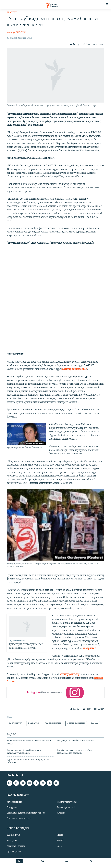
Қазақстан (12, 840)
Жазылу (61, 813)
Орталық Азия (14, 851)
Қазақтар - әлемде (16, 846)
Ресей (60, 835)
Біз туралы (12, 807)
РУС (43, 861)
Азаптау (12, 12)
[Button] (74, 44)
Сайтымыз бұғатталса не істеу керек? (26, 813)
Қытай (60, 840)
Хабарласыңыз (14, 802)
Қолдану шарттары (66, 802)
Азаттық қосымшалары (18, 818)
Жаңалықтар (13, 835)
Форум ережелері (66, 807)
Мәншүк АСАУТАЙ (16, 32)
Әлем (59, 846)
